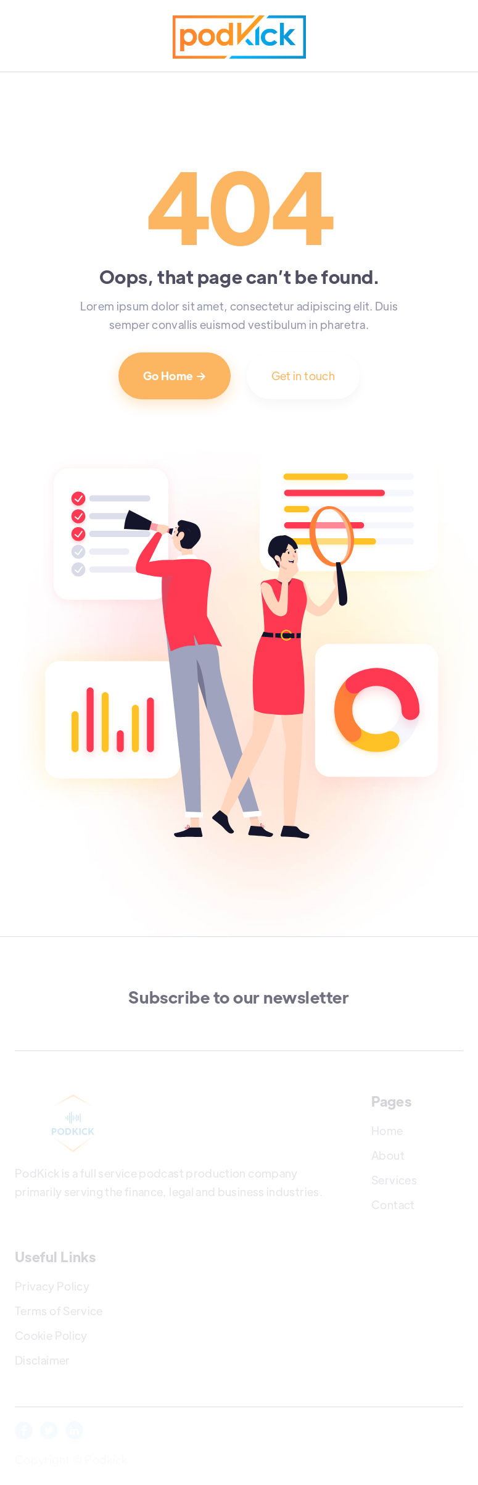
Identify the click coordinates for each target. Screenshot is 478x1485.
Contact (393, 1204)
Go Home (174, 375)
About (388, 1155)
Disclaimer (42, 1360)
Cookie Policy (51, 1335)
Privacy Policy (52, 1286)
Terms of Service (59, 1311)
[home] (239, 37)
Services (394, 1180)
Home (387, 1130)
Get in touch (303, 375)
